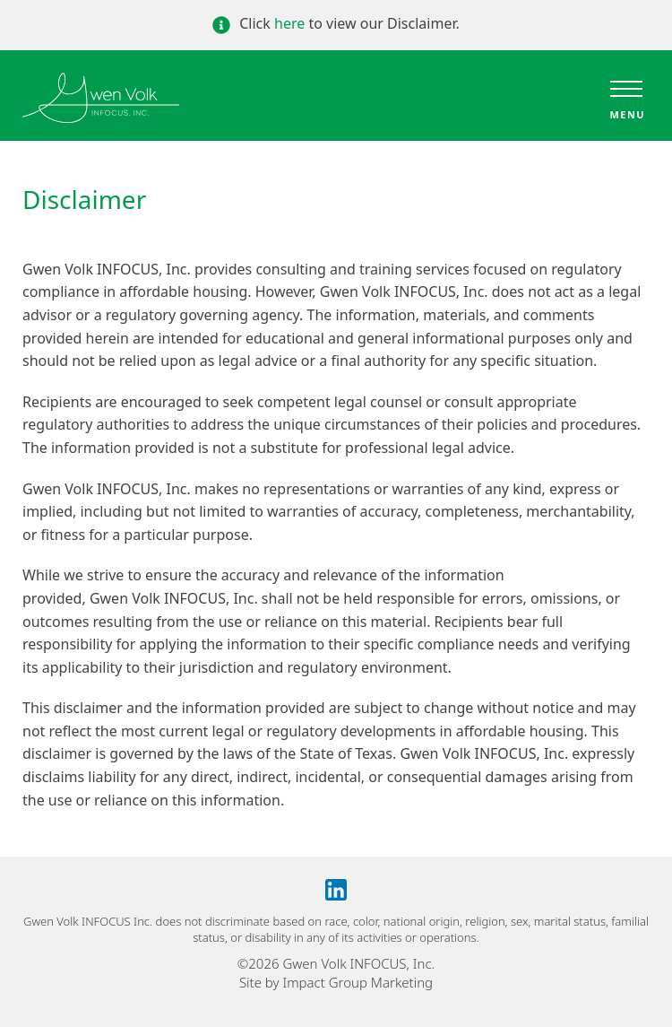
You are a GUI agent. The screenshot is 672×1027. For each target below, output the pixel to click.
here (289, 23)
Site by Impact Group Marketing (336, 982)
